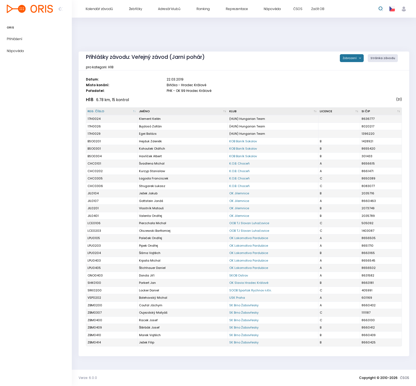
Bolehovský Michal (153, 297)
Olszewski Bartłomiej (154, 231)
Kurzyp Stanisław (152, 171)
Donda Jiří (146, 275)
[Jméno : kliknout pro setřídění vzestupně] (183, 111)
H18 (89, 100)
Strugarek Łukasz (152, 186)
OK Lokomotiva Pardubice (248, 238)
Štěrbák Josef (149, 327)
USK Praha (237, 297)
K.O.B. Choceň (239, 163)
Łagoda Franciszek (153, 178)
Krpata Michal (149, 260)
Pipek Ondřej (148, 245)
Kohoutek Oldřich (152, 148)
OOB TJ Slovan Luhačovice (249, 223)
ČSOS (404, 377)
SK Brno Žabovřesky (244, 305)
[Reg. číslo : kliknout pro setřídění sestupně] (112, 111)
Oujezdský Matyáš (153, 312)
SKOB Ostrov (238, 275)
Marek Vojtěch (150, 335)
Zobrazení (350, 58)
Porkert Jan (147, 283)
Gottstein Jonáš (151, 201)
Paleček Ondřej (150, 238)
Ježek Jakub (148, 193)
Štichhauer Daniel (152, 268)
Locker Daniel (149, 290)
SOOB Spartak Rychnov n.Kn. (250, 290)
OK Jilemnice (239, 193)
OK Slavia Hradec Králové (248, 283)
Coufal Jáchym (150, 305)
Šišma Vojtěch (149, 253)
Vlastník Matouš (151, 208)
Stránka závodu (382, 58)
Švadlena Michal (152, 163)
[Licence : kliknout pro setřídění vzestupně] (339, 111)
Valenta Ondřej (150, 216)
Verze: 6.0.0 (88, 377)
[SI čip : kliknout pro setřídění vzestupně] (381, 111)
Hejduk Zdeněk (150, 141)
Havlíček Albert (150, 156)
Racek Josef (148, 320)
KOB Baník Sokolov (243, 141)
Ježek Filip (146, 342)
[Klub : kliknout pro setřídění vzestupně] (273, 111)
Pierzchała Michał (152, 223)
